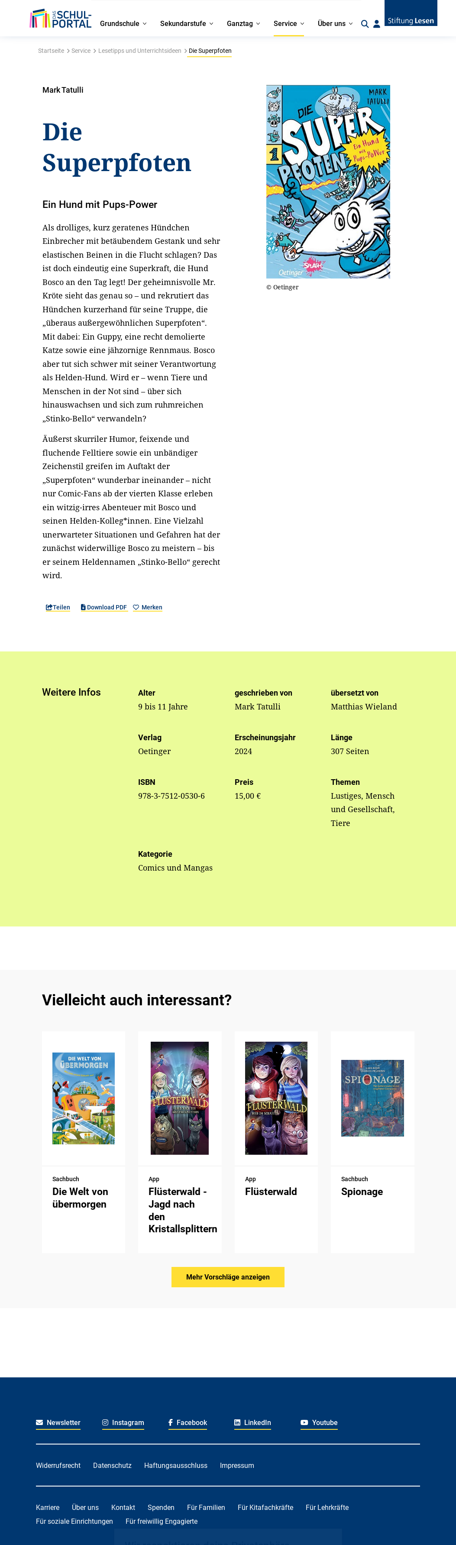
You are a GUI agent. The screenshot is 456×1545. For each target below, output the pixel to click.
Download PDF (104, 607)
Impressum (237, 1465)
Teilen (58, 607)
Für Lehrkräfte (327, 1507)
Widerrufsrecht (58, 1465)
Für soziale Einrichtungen (74, 1521)
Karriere (47, 1507)
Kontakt (123, 1507)
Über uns (85, 1507)
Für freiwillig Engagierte (161, 1521)
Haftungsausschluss (175, 1465)
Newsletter (58, 1423)
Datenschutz (112, 1465)
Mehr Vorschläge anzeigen (228, 1277)
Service (81, 50)
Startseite (51, 50)
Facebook (187, 1423)
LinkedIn (252, 1423)
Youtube (319, 1423)
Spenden (161, 1507)
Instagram (123, 1423)
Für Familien (206, 1507)
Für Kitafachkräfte (265, 1507)
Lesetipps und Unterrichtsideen (139, 50)
